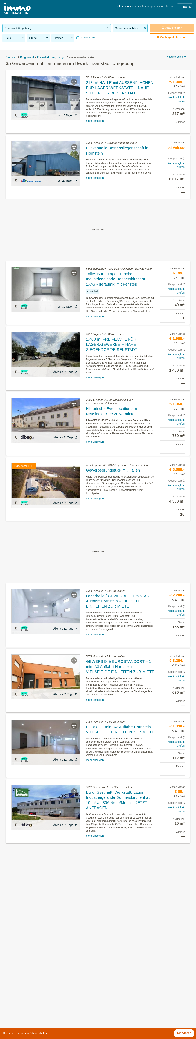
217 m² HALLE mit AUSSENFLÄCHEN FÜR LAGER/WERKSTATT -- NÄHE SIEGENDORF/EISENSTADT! (119, 88)
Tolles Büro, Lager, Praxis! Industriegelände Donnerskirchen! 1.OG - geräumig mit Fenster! (115, 279)
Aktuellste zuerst (176, 56)
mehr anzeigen (95, 120)
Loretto (103, 972)
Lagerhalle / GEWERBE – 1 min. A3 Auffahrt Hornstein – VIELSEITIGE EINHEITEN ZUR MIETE (117, 601)
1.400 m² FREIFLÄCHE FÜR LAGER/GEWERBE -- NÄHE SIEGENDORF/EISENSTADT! (112, 344)
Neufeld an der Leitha (112, 989)
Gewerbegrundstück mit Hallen (113, 470)
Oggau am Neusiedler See (116, 997)
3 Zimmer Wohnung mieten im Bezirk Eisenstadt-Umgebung (43, 993)
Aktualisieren (172, 27)
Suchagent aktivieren (172, 37)
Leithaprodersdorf (110, 964)
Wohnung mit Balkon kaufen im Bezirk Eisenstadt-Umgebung (44, 977)
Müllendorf (105, 980)
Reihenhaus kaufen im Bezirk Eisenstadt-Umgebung (38, 985)
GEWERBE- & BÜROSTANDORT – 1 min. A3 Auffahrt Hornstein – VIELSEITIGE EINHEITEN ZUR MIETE (120, 666)
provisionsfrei (87, 37)
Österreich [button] (165, 6)
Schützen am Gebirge (113, 1006)
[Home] (17, 9)
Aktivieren (184, 1033)
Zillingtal (103, 1014)
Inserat (185, 6)
